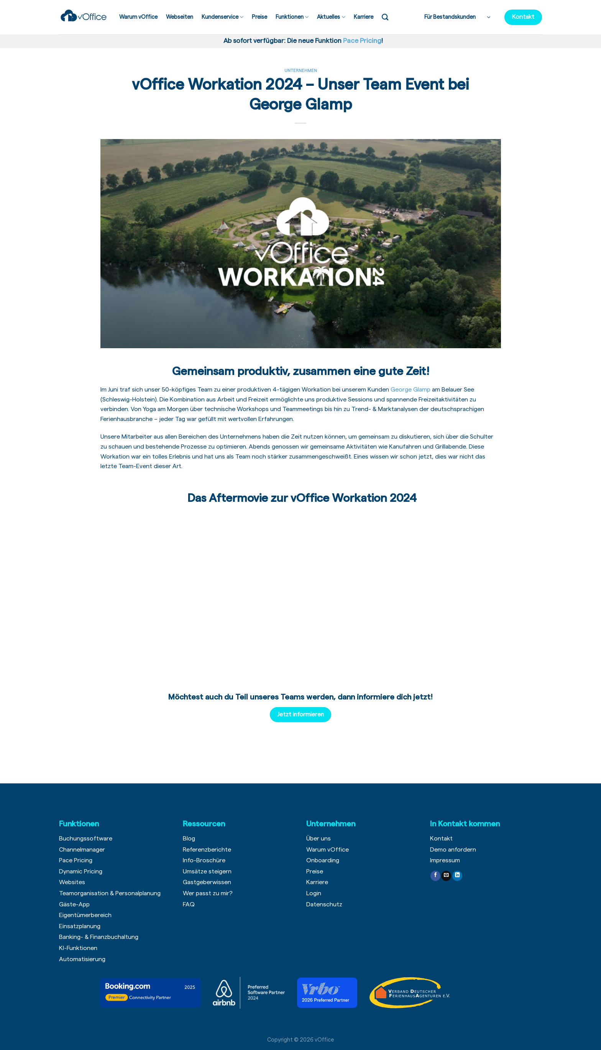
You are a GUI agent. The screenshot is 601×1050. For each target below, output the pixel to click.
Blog (189, 838)
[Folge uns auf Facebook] (435, 876)
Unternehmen (300, 71)
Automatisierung (82, 959)
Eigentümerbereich (85, 915)
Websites (72, 882)
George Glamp (410, 390)
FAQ (189, 904)
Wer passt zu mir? (208, 893)
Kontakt (441, 838)
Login (313, 893)
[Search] (385, 17)
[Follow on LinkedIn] (457, 876)
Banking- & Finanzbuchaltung (98, 937)
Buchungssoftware (85, 838)
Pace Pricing (75, 860)
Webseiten (179, 17)
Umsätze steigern (207, 871)
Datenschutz (324, 904)
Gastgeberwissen (207, 882)
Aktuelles (331, 17)
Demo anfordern (453, 850)
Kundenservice (222, 17)
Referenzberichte (207, 850)
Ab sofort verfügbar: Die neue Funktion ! (301, 41)
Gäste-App (74, 904)
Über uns (318, 838)
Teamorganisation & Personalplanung (110, 893)
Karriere (363, 17)
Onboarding (322, 860)
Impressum (445, 860)
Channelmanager (82, 850)
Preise (259, 17)
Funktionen (292, 17)
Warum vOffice (138, 17)
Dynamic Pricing (80, 871)
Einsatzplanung (79, 926)
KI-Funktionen (78, 948)
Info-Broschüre (204, 860)
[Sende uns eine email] (446, 876)
